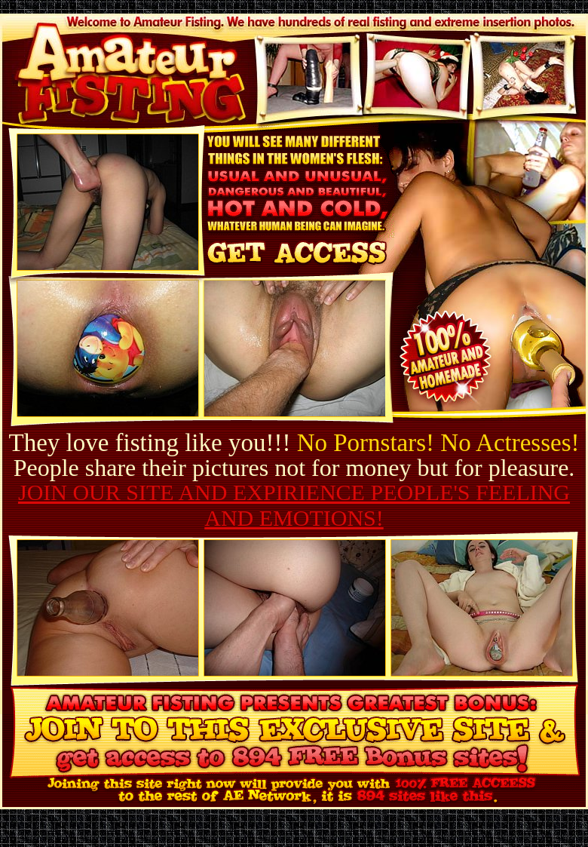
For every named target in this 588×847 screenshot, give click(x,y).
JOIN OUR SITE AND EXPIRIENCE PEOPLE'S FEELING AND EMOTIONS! (294, 505)
